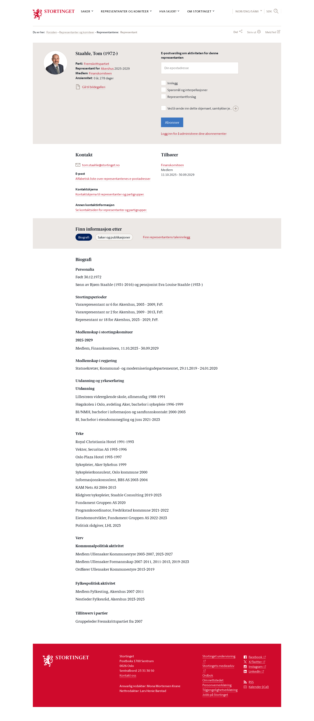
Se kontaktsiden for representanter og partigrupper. (111, 210)
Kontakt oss (128, 675)
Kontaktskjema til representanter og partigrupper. (109, 194)
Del (235, 32)
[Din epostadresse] (200, 68)
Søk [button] (269, 11)
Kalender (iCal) (259, 687)
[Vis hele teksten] (236, 108)
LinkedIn (255, 671)
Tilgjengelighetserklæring (220, 690)
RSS (251, 682)
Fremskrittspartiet (96, 63)
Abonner (172, 122)
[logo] (54, 14)
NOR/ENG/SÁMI (247, 11)
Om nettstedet (212, 680)
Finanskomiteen (100, 73)
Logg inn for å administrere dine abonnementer (193, 133)
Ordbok (207, 675)
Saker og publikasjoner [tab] (114, 237)
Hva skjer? (167, 11)
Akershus (107, 68)
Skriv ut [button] (251, 32)
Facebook (255, 657)
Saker (85, 11)
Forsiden (51, 32)
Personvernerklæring (216, 685)
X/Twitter (255, 662)
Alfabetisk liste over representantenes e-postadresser (112, 178)
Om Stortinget (199, 11)
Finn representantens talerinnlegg (166, 237)
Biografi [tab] (83, 237)
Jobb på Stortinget (215, 694)
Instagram (256, 666)
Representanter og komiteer (125, 11)
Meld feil (270, 32)
